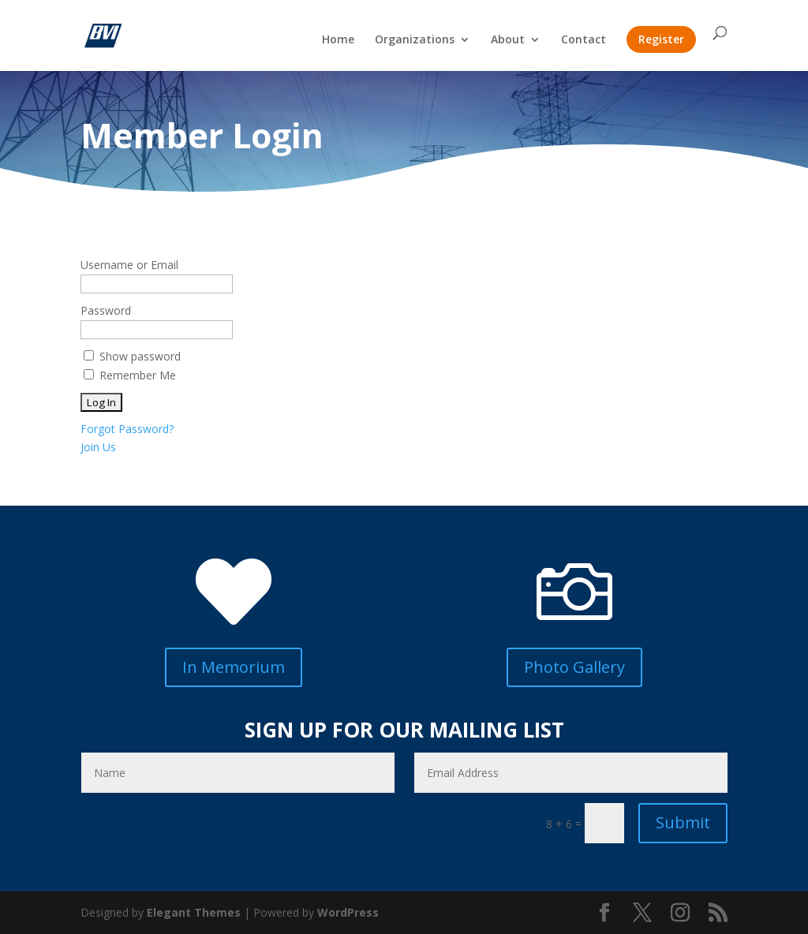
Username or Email (129, 264)
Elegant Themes (194, 912)
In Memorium (233, 667)
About (508, 40)
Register (661, 39)
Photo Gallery (574, 667)
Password (105, 310)
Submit (683, 822)
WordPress (348, 912)
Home (338, 40)
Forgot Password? (127, 428)
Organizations (414, 40)
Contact (583, 40)
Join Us (98, 446)
